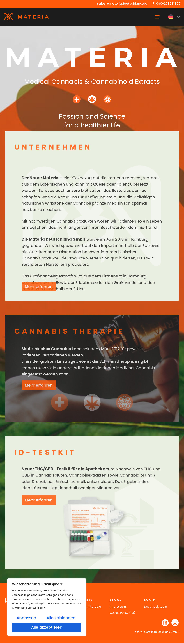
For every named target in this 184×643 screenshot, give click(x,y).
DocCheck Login (155, 606)
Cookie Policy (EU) (122, 612)
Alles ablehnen (61, 618)
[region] (46, 607)
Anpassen (26, 618)
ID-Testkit (79, 612)
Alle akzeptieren (46, 627)
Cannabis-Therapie (87, 606)
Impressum (118, 606)
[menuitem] (174, 16)
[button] (157, 17)
